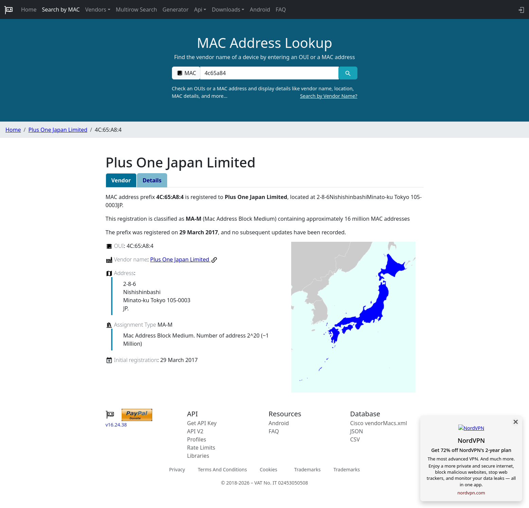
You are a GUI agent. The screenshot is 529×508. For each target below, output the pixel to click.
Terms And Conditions (222, 469)
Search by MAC (61, 9)
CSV (355, 439)
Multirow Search (136, 9)
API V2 (195, 431)
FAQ (281, 9)
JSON (356, 431)
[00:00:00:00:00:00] (269, 73)
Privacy (177, 469)
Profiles (196, 439)
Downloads (226, 9)
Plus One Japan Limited (57, 129)
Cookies (268, 469)
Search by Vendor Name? (328, 96)
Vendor (121, 180)
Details (152, 180)
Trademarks (307, 469)
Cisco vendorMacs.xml (378, 423)
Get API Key (202, 423)
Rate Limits (201, 447)
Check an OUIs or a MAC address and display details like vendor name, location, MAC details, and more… (264, 92)
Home (29, 9)
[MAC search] (347, 73)
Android (260, 9)
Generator (175, 9)
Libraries (198, 455)
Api (198, 9)
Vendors (95, 9)
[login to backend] (520, 9)
